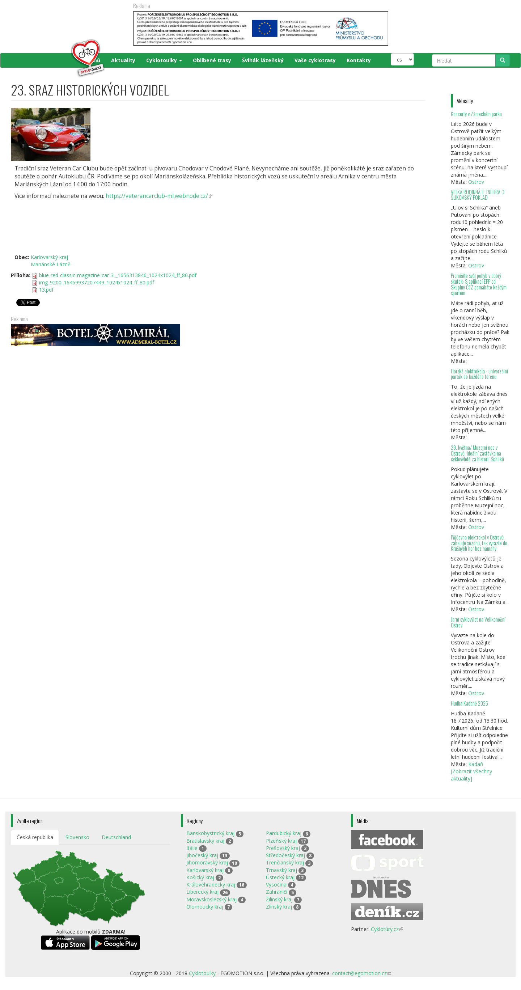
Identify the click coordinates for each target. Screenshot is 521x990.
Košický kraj (200, 877)
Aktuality (123, 60)
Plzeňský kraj (281, 840)
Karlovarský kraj (49, 257)
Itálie (192, 848)
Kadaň (475, 764)
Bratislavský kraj (205, 840)
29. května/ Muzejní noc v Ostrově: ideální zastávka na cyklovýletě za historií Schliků (477, 453)
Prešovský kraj (283, 848)
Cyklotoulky (164, 60)
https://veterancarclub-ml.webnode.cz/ (159, 196)
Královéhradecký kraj (210, 884)
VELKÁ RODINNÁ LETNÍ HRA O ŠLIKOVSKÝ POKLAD (477, 195)
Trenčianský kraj (285, 862)
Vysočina (276, 884)
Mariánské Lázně (51, 264)
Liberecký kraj (202, 891)
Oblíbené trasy (212, 60)
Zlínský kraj (279, 906)
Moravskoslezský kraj (211, 899)
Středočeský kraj (285, 855)
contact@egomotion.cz (361, 973)
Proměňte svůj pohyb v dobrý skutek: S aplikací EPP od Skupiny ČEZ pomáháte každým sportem (479, 284)
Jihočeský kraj (202, 855)
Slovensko (77, 837)
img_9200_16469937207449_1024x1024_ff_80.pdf (96, 282)
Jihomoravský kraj (207, 862)
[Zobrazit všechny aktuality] (471, 775)
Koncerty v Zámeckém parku (476, 114)
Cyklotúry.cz (387, 929)
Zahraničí (276, 891)
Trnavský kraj (281, 870)
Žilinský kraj (279, 899)
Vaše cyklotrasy (315, 60)
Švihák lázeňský (263, 60)
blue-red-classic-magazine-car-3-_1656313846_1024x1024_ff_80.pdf (117, 275)
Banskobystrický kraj (210, 833)
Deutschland (116, 837)
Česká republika (35, 837)
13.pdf (46, 289)
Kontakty (359, 60)
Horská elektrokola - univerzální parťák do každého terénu (479, 374)
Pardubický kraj (283, 833)
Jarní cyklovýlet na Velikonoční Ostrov (478, 622)
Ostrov (476, 181)
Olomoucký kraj (204, 906)
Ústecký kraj (280, 877)
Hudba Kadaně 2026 (469, 703)
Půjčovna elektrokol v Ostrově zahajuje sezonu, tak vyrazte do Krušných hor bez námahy (479, 543)
